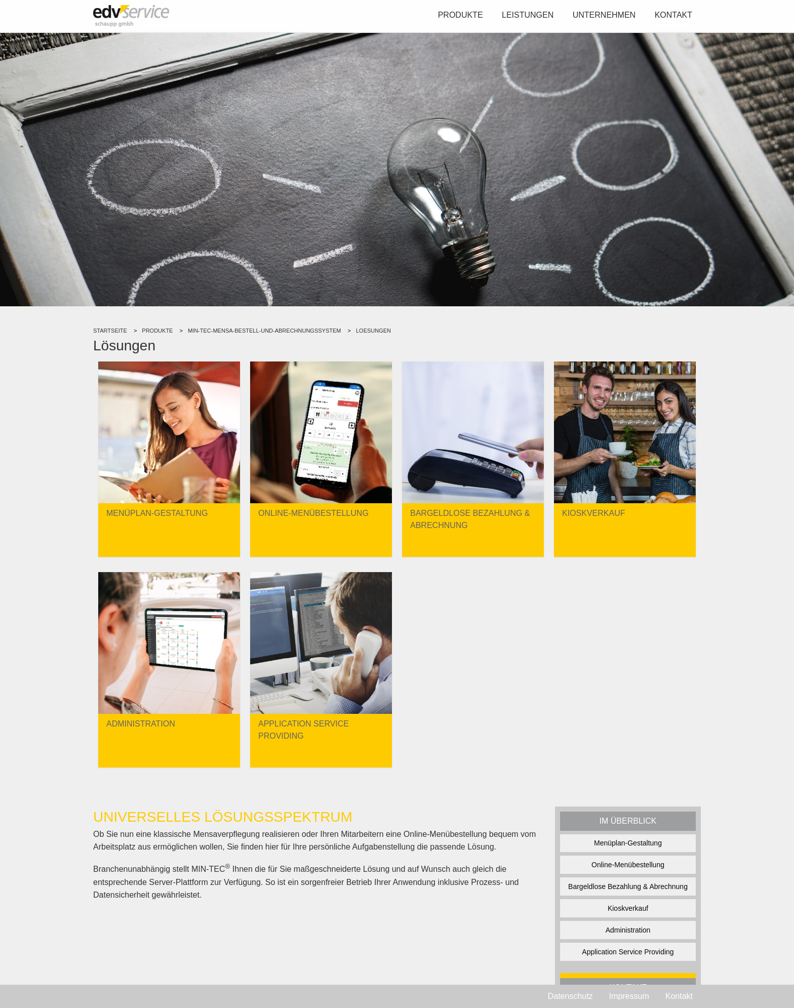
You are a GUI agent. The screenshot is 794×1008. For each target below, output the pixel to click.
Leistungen (527, 15)
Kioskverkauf (628, 908)
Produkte (460, 15)
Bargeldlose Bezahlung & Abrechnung (628, 886)
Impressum (629, 996)
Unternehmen (604, 15)
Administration (628, 930)
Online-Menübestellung (627, 865)
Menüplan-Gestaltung (628, 843)
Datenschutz (570, 996)
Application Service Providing (627, 952)
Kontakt (673, 15)
